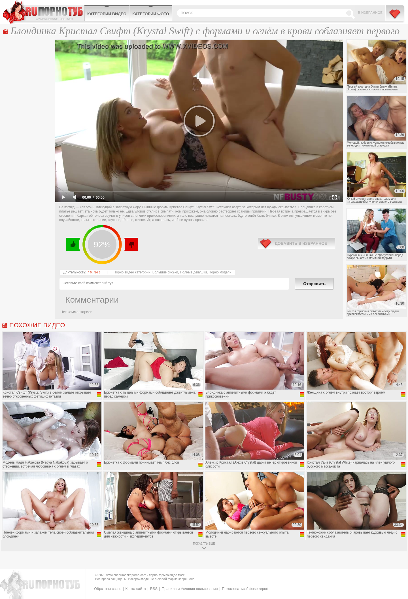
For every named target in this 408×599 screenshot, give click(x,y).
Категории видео (106, 14)
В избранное (370, 13)
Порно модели (220, 272)
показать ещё (204, 543)
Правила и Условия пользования (190, 589)
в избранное (296, 243)
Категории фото (150, 14)
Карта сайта (135, 589)
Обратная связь (107, 589)
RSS (154, 589)
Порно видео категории (132, 272)
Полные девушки (193, 272)
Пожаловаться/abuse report (245, 589)
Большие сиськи (165, 272)
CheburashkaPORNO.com (43, 12)
